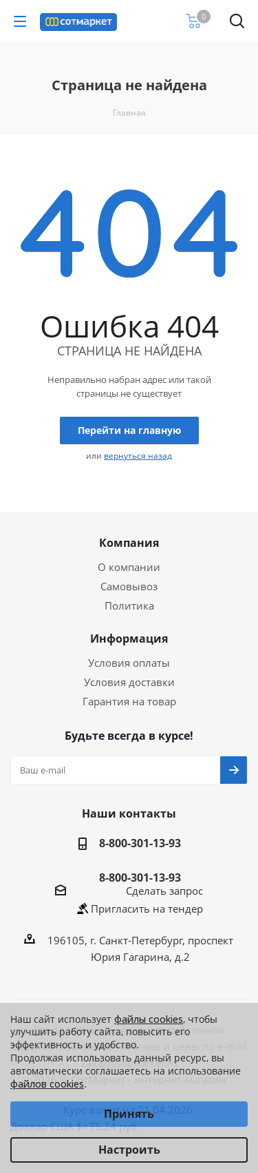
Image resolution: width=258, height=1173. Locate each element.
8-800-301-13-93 (140, 843)
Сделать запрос (164, 890)
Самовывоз (129, 586)
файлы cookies (148, 1019)
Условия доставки (129, 682)
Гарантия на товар (129, 701)
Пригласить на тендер (147, 908)
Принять (129, 1113)
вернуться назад (138, 455)
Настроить (129, 1149)
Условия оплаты (129, 662)
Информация (129, 638)
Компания (129, 542)
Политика (129, 605)
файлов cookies (47, 1083)
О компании (129, 567)
